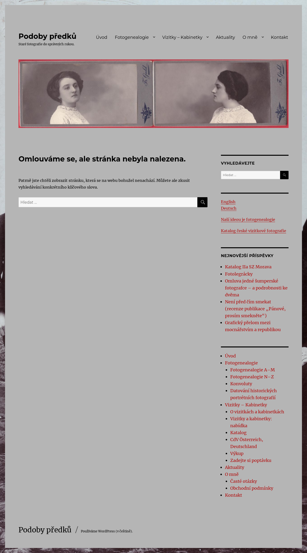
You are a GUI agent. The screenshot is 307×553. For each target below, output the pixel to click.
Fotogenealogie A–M (252, 370)
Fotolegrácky (239, 274)
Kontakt (279, 37)
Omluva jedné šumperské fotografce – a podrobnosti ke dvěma (256, 288)
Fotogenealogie (132, 37)
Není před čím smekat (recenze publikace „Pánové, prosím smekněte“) (255, 308)
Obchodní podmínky (251, 488)
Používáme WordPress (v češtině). (107, 531)
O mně (249, 37)
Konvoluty (241, 383)
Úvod (101, 37)
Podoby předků (47, 36)
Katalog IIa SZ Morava (248, 267)
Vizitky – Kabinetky (182, 37)
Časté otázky (243, 481)
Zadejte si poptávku (250, 460)
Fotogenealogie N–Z (252, 377)
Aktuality (225, 37)
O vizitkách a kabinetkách (257, 412)
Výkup (236, 453)
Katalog (238, 432)
